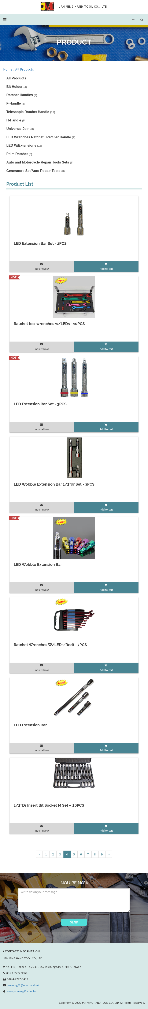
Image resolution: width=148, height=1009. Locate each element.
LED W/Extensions (24, 145)
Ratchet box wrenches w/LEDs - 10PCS (49, 323)
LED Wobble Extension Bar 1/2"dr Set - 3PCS (54, 484)
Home (7, 69)
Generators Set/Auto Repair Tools (35, 171)
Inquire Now (42, 268)
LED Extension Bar (30, 725)
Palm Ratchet (19, 154)
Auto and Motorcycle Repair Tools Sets (39, 162)
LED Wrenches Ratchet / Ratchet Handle (40, 137)
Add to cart (106, 268)
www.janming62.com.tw (21, 991)
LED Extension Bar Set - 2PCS (40, 243)
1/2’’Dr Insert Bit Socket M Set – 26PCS (49, 805)
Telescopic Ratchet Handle (30, 112)
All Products (24, 69)
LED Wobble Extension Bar (38, 564)
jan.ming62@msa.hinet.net (23, 985)
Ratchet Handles (21, 95)
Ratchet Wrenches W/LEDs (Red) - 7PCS (50, 645)
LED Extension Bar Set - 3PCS (40, 404)
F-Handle (15, 103)
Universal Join (20, 129)
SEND (74, 922)
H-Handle (16, 120)
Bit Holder (16, 87)
